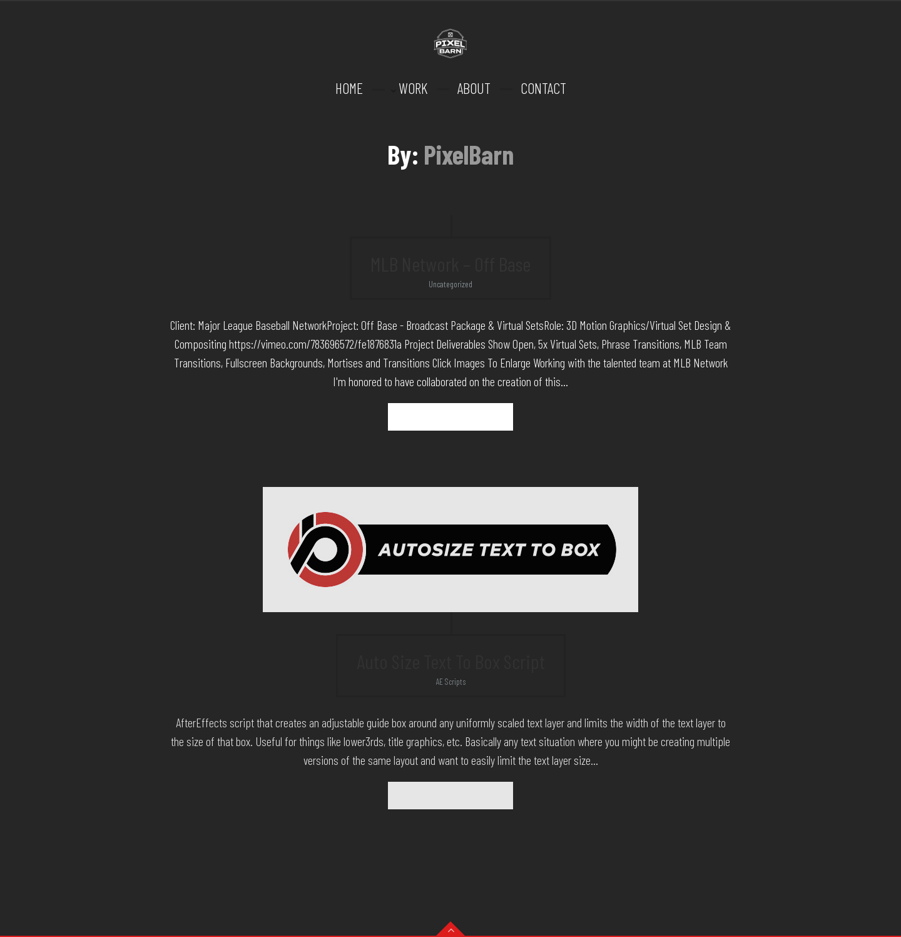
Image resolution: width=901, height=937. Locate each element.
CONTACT (543, 88)
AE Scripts (451, 681)
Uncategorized (450, 284)
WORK (413, 88)
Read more (451, 416)
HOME (349, 88)
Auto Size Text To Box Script (451, 661)
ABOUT (474, 88)
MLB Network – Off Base (450, 263)
